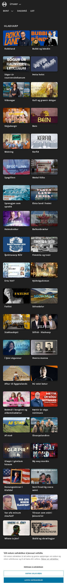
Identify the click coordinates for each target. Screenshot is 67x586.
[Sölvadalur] (44, 301)
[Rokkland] (16, 43)
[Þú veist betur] (44, 378)
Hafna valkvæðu (33, 573)
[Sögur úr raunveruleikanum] (16, 69)
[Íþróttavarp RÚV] (16, 250)
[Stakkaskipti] (16, 327)
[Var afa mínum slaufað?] (16, 507)
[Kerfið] (44, 146)
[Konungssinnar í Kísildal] (16, 482)
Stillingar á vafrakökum (33, 567)
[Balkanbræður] (44, 224)
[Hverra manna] (44, 353)
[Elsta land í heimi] (44, 198)
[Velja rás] (12, 11)
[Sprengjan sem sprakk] (16, 198)
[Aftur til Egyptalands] (16, 378)
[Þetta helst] (44, 69)
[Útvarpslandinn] (44, 430)
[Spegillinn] (16, 172)
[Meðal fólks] (44, 172)
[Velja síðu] (19, 4)
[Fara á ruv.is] (4, 4)
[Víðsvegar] (16, 95)
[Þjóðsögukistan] (44, 275)
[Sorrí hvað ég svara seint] (44, 482)
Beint (6, 10)
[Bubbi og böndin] (44, 43)
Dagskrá (22, 10)
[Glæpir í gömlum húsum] (16, 456)
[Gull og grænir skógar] (44, 95)
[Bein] (44, 121)
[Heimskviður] (16, 224)
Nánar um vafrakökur (49, 559)
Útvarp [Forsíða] (14, 4)
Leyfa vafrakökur (34, 580)
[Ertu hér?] (16, 275)
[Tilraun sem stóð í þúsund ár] (44, 507)
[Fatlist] (16, 301)
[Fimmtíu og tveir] (44, 250)
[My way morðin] (44, 456)
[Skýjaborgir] (16, 121)
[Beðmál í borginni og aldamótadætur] (16, 404)
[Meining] (16, 146)
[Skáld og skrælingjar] (44, 533)
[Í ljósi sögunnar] (16, 353)
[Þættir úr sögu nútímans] (44, 404)
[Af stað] (16, 430)
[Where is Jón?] (16, 533)
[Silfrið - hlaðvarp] (44, 327)
